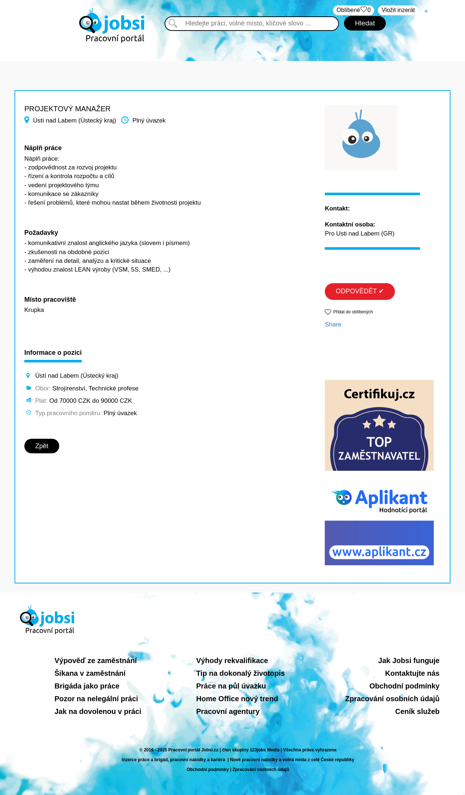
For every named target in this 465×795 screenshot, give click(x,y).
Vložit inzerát (398, 10)
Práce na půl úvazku (231, 686)
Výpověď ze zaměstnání (95, 660)
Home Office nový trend (237, 699)
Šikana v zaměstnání (90, 673)
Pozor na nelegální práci (96, 699)
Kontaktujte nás (412, 673)
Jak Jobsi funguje (409, 660)
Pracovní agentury (228, 711)
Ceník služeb (417, 711)
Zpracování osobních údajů (392, 699)
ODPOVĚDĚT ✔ (360, 291)
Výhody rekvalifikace (232, 660)
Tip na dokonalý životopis (240, 673)
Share (333, 324)
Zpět (41, 446)
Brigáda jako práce (87, 686)
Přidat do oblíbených (353, 311)
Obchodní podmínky (404, 686)
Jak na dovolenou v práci (97, 711)
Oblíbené (354, 10)
